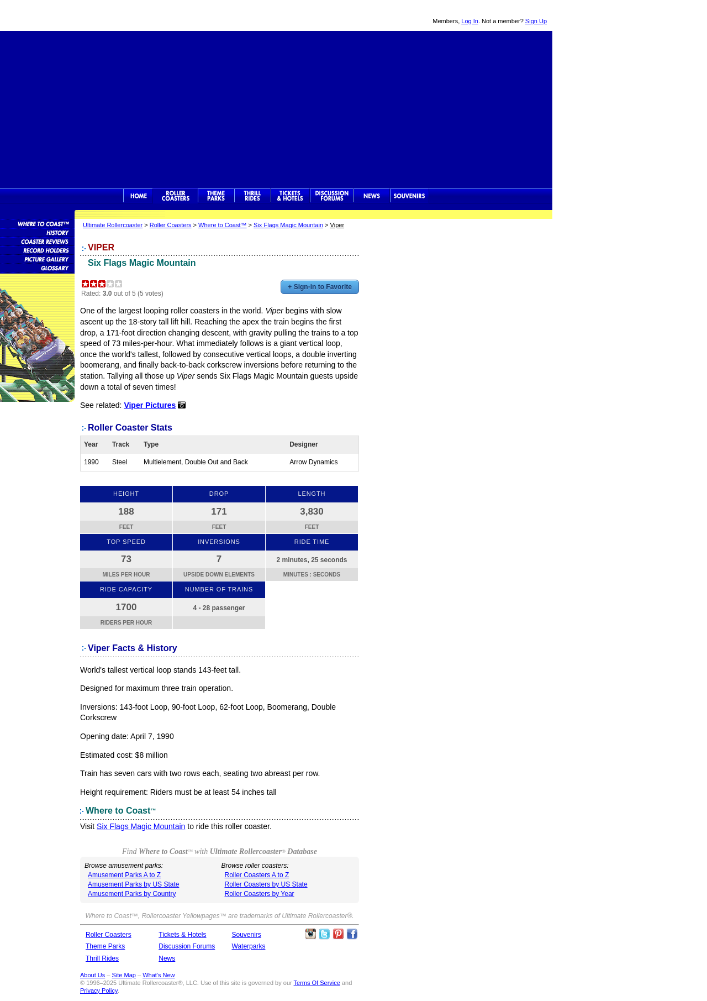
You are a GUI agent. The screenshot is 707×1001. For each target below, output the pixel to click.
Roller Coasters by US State (266, 884)
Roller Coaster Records (37, 250)
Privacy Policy (99, 990)
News (372, 195)
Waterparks (249, 946)
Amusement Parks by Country (132, 894)
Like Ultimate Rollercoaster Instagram (310, 934)
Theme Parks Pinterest (338, 934)
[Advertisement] (276, 108)
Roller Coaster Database (37, 223)
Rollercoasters (175, 195)
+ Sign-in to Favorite (320, 287)
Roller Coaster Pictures (37, 259)
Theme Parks (216, 195)
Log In (469, 21)
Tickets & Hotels (182, 935)
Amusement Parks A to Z (124, 875)
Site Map (123, 975)
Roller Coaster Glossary (37, 267)
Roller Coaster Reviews (37, 241)
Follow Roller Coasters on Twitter (324, 934)
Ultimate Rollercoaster (77, 15)
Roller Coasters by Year (259, 894)
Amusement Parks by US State (133, 884)
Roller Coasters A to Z (257, 875)
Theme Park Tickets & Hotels (290, 195)
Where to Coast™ (222, 225)
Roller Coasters (171, 225)
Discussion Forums (332, 195)
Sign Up (536, 21)
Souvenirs (409, 195)
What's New (159, 975)
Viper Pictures (150, 405)
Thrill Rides (252, 195)
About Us (92, 975)
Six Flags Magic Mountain (288, 225)
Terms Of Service (317, 982)
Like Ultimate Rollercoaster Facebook (351, 934)
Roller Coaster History (37, 232)
